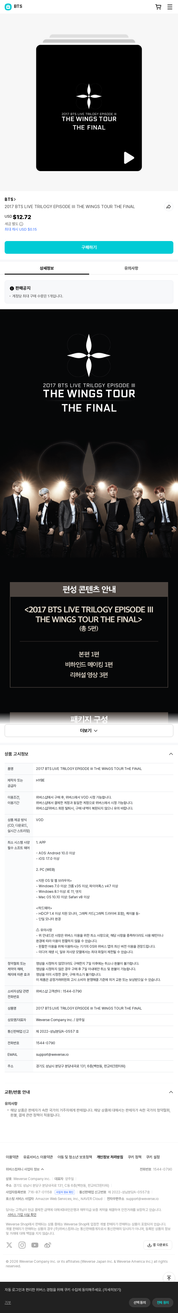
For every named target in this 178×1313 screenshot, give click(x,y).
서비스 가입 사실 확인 (22, 1215)
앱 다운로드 (157, 1245)
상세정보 (47, 268)
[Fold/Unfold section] (89, 754)
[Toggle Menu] (170, 7)
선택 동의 (139, 1303)
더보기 (89, 730)
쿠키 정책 (134, 1157)
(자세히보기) (111, 1290)
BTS (9, 199)
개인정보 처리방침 (110, 1157)
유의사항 (131, 268)
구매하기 (89, 247)
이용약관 (12, 1157)
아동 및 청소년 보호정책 (74, 1157)
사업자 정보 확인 (64, 1192)
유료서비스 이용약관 (38, 1157)
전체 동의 (163, 1303)
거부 (8, 1302)
